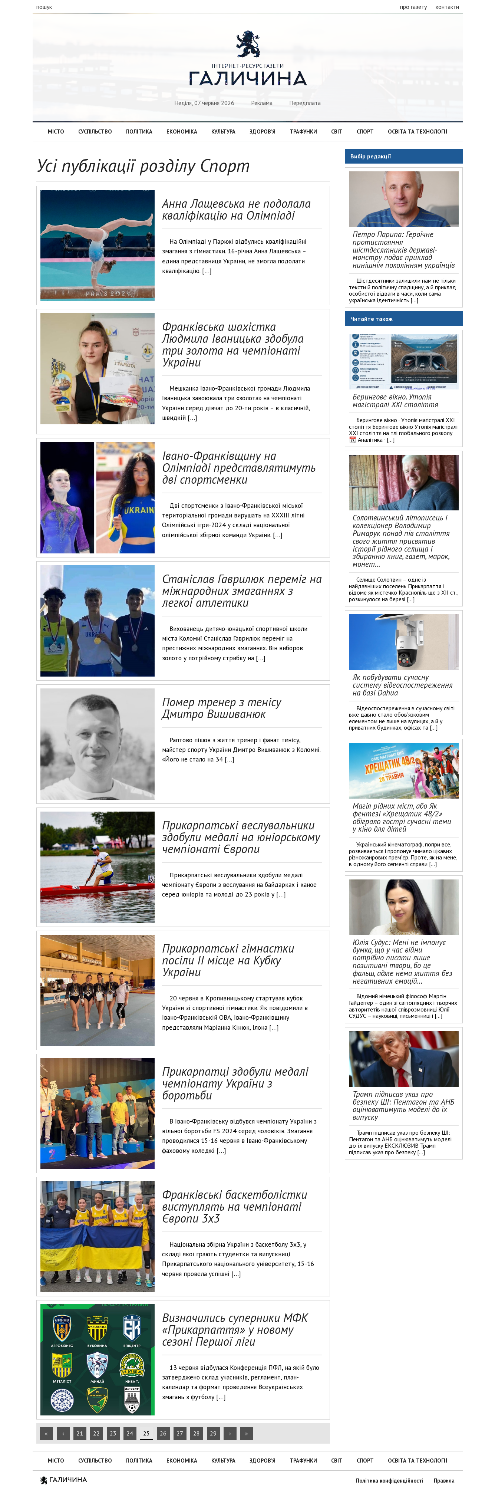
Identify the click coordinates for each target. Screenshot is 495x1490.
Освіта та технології (417, 131)
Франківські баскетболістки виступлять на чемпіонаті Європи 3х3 (234, 1206)
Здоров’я (262, 131)
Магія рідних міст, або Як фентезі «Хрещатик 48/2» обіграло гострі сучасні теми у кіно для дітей (402, 817)
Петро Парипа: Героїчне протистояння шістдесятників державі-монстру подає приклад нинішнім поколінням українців (404, 249)
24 (129, 1433)
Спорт (365, 131)
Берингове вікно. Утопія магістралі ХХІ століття (395, 400)
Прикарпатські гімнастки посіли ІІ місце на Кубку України (228, 960)
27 (179, 1433)
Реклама (262, 102)
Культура (223, 131)
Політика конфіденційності (389, 1480)
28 (196, 1433)
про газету (413, 6)
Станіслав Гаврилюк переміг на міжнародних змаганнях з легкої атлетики (242, 590)
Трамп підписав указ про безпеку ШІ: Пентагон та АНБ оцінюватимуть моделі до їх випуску (403, 1105)
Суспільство (95, 131)
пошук (44, 6)
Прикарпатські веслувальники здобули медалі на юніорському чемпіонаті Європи (241, 836)
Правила (444, 1480)
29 (213, 1433)
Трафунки (303, 131)
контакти (447, 6)
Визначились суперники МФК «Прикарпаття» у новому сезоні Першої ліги (235, 1329)
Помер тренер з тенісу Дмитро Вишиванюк (221, 707)
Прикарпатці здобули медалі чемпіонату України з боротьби (235, 1083)
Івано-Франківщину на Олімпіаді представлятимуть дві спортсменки (239, 467)
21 (79, 1433)
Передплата (305, 102)
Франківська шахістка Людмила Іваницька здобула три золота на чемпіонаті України (233, 344)
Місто (56, 131)
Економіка (181, 131)
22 (96, 1433)
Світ (337, 131)
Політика (139, 131)
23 (113, 1433)
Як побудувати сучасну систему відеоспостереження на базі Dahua (403, 685)
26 (163, 1433)
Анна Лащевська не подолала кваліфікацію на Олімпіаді (236, 209)
